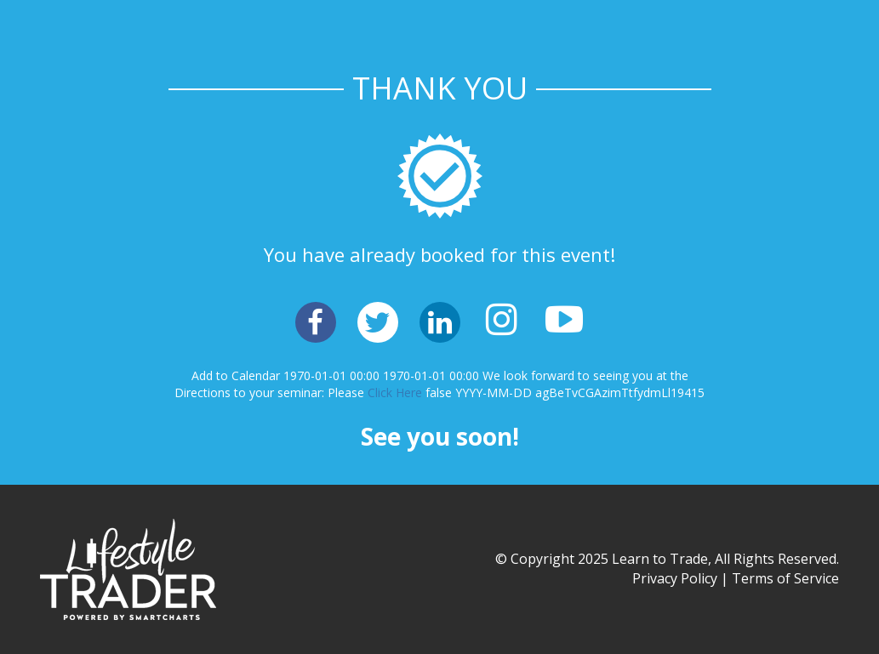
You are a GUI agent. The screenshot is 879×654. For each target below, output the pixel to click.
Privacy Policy (674, 578)
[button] (315, 322)
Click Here (395, 392)
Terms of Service (785, 578)
